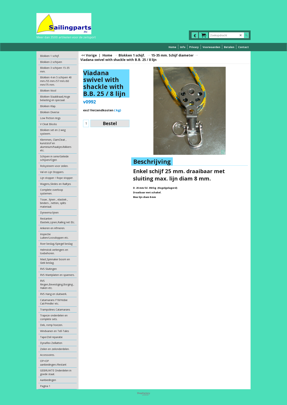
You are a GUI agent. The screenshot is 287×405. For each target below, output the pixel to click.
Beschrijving (152, 161)
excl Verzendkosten (98, 110)
